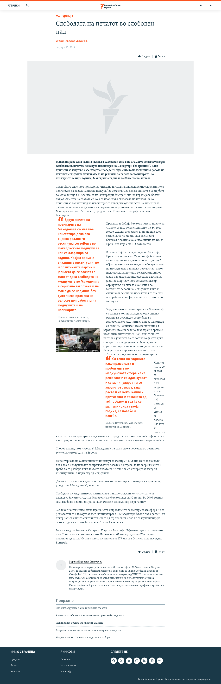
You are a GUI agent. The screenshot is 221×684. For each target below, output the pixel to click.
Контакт (15, 672)
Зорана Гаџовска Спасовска (72, 41)
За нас (14, 665)
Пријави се (17, 659)
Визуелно (66, 659)
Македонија (64, 16)
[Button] (144, 56)
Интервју (66, 672)
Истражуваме (68, 665)
